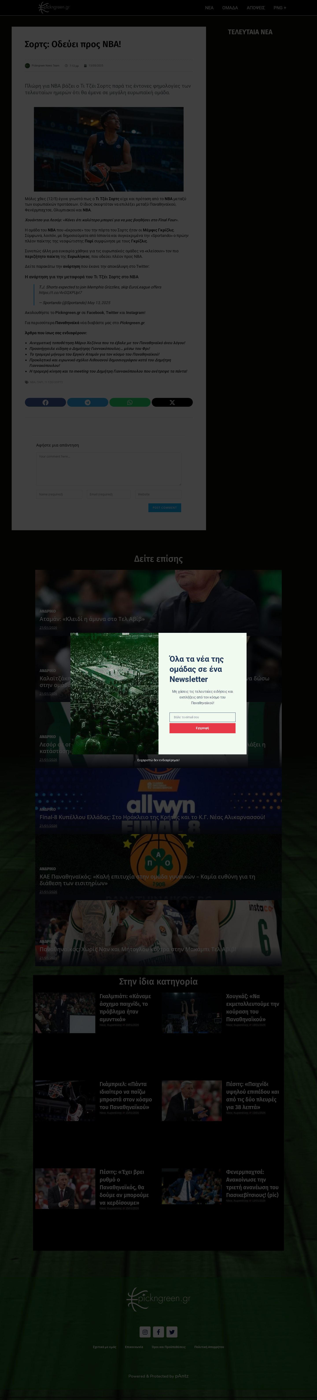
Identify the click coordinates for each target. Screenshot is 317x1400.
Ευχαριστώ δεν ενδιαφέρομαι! (158, 760)
